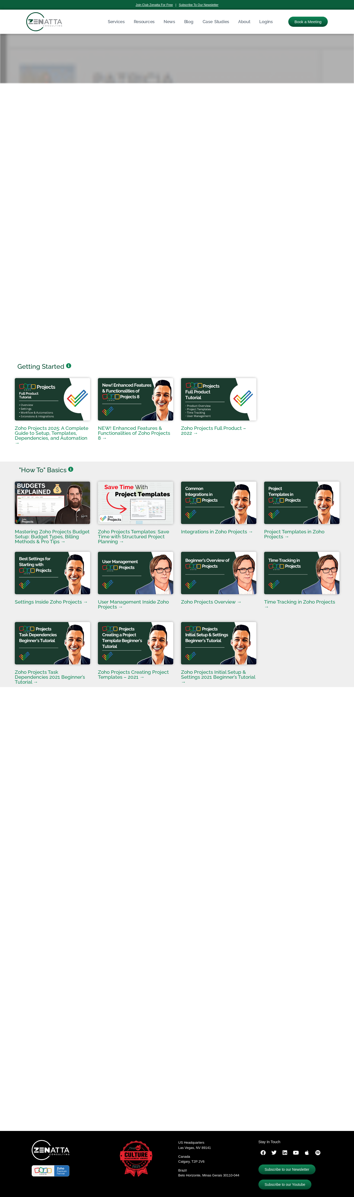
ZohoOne (87, 1104)
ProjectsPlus (43, 1104)
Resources (144, 21)
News (169, 21)
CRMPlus (22, 1104)
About (244, 21)
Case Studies (216, 21)
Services (116, 21)
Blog (188, 21)
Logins (265, 21)
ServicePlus (66, 1104)
